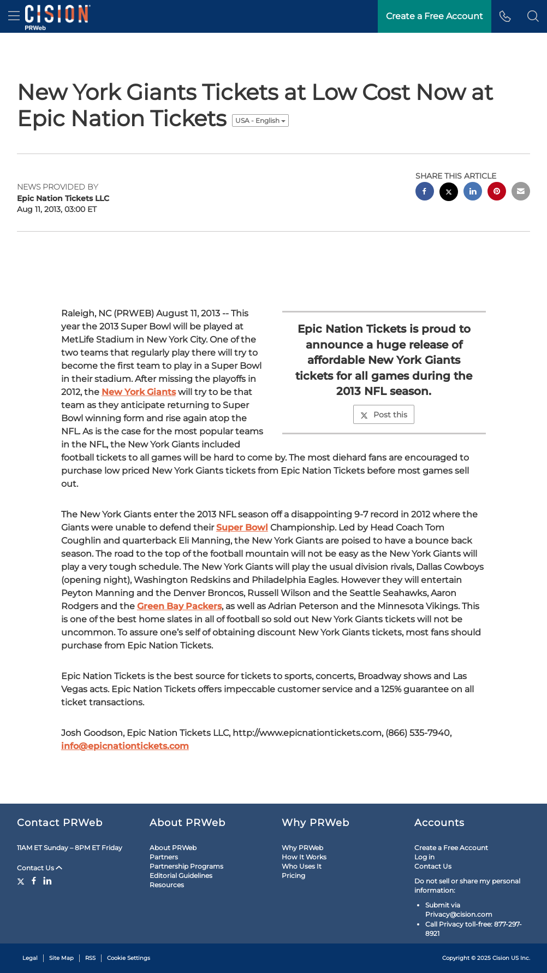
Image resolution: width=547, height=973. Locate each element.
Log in (424, 857)
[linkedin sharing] (472, 192)
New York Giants (139, 392)
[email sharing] (521, 192)
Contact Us (39, 868)
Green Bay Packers (179, 606)
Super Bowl (242, 527)
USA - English (260, 120)
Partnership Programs (186, 866)
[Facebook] (34, 880)
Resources (167, 885)
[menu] (14, 16)
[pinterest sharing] (496, 192)
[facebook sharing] (424, 192)
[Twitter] (22, 880)
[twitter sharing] (448, 193)
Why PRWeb (302, 848)
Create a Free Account (451, 848)
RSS (90, 958)
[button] (533, 16)
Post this (383, 415)
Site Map (61, 958)
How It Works (304, 857)
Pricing (293, 875)
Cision (500, 958)
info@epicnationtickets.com (125, 746)
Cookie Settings (128, 958)
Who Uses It (302, 866)
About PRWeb (173, 848)
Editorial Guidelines (181, 875)
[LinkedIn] (47, 880)
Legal (30, 958)
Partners (164, 857)
